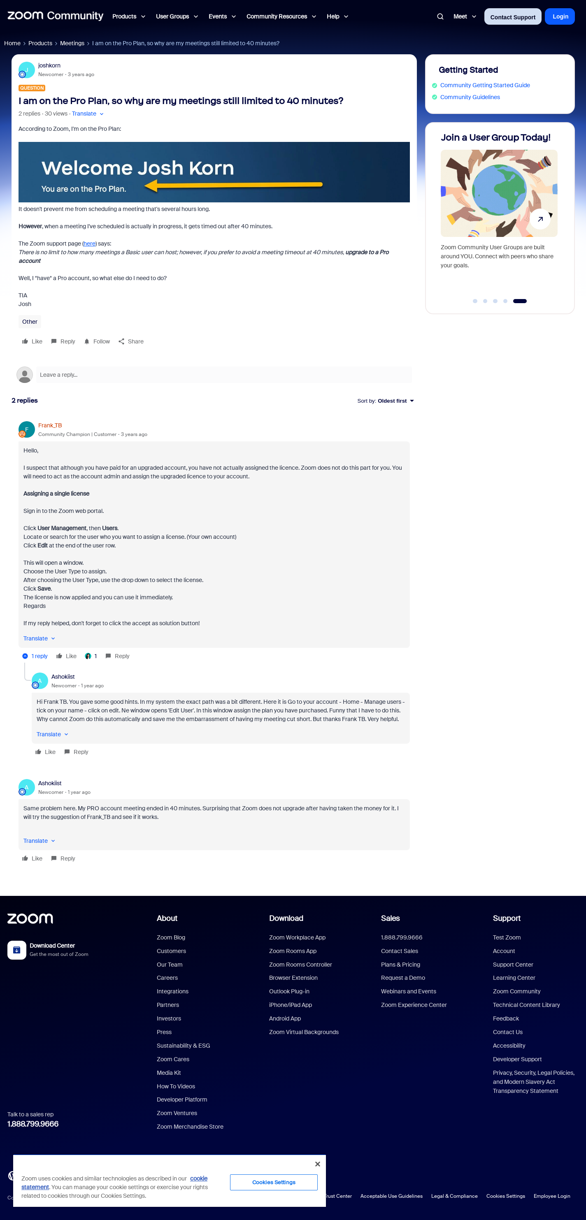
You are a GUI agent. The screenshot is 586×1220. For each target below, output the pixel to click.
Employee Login (552, 1196)
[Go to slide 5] (520, 301)
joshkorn (49, 65)
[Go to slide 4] (505, 301)
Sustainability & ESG (183, 1045)
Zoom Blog (171, 937)
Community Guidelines (470, 97)
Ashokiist (63, 676)
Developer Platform (182, 1099)
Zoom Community (517, 991)
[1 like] (91, 656)
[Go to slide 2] (485, 301)
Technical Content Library (526, 1005)
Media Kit (169, 1072)
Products (40, 43)
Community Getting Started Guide (485, 85)
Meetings (72, 43)
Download (286, 918)
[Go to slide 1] (475, 301)
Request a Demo (403, 977)
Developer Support (517, 1059)
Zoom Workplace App (297, 937)
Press (164, 1032)
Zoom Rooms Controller (300, 964)
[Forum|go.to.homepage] (55, 16)
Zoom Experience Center (414, 1005)
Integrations (172, 991)
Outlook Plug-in (289, 991)
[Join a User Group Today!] (499, 214)
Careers (167, 977)
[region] (169, 1180)
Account (504, 951)
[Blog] (12, 1175)
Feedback (506, 1018)
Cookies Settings (505, 1196)
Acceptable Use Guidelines (391, 1196)
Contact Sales (399, 951)
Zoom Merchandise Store (190, 1126)
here (89, 243)
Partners (168, 1005)
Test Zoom (507, 937)
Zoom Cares (173, 1059)
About (167, 918)
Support (507, 918)
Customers (171, 951)
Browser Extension (293, 977)
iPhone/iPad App (290, 1005)
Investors (169, 1018)
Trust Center (338, 1196)
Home (12, 43)
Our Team (170, 964)
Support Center (513, 964)
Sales (390, 918)
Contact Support (513, 17)
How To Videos (176, 1086)
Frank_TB (50, 425)
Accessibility (509, 1045)
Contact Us (508, 1032)
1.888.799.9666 (32, 1124)
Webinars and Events (408, 991)
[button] (88, 113)
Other (29, 321)
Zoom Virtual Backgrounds (304, 1032)
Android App (285, 1018)
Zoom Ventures (177, 1113)
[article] (214, 542)
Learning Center (514, 977)
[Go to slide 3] (495, 301)
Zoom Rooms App (292, 951)
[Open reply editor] (214, 375)
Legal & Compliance (454, 1196)
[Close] (317, 1164)
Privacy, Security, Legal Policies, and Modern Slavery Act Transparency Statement (533, 1082)
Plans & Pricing (400, 964)
